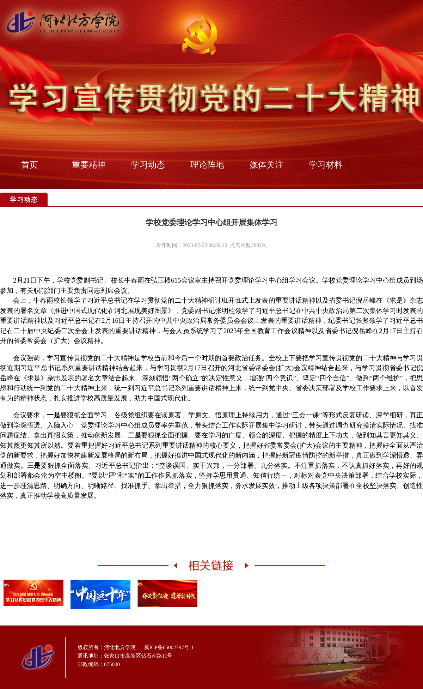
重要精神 (89, 164)
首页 (29, 164)
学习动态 (148, 164)
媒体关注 (266, 164)
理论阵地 (207, 164)
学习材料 (326, 164)
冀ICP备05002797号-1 (169, 647)
